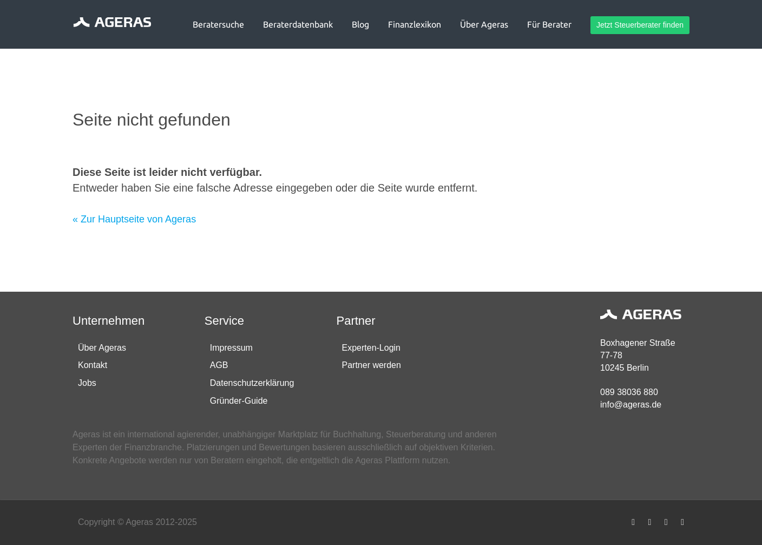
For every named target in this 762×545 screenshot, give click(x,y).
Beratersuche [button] (218, 24)
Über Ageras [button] (484, 24)
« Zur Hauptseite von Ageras (134, 219)
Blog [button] (360, 24)
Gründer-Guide (239, 400)
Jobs (87, 383)
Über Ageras (102, 347)
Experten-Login (371, 347)
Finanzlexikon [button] (414, 24)
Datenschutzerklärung (252, 383)
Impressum (231, 347)
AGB (219, 365)
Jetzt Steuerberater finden (640, 25)
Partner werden (371, 365)
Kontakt (92, 365)
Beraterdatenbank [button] (298, 24)
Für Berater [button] (549, 24)
